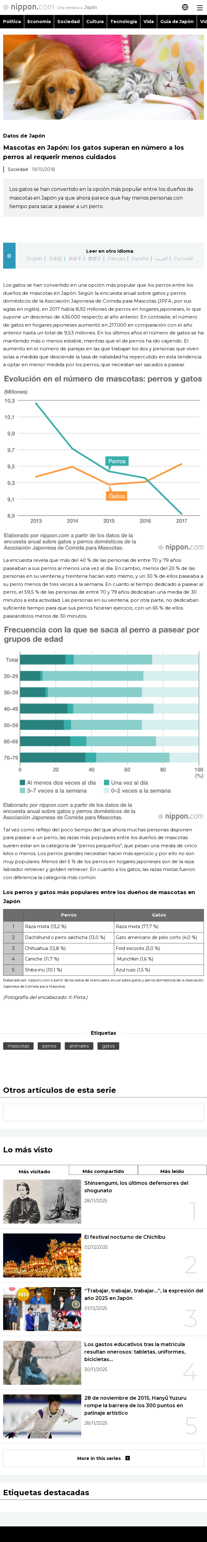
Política (12, 21)
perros (49, 1046)
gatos (108, 1046)
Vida (148, 21)
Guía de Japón (177, 21)
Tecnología (123, 21)
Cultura (95, 21)
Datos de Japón (24, 136)
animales (79, 1046)
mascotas (18, 1046)
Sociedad (68, 21)
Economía (39, 21)
